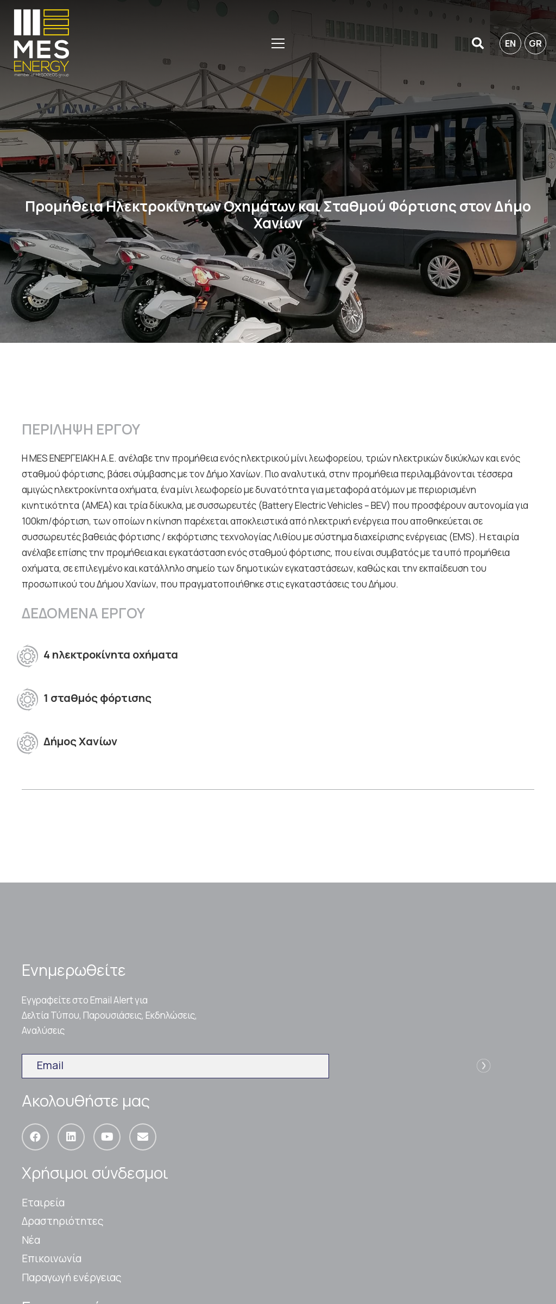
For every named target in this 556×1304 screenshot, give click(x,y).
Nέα (31, 1240)
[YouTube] (107, 1136)
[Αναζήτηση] (478, 43)
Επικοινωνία (51, 1258)
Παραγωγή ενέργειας (72, 1277)
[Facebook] (35, 1136)
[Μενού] (278, 43)
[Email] (142, 1136)
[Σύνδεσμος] (41, 43)
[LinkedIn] (71, 1136)
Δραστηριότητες (63, 1221)
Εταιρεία (43, 1203)
